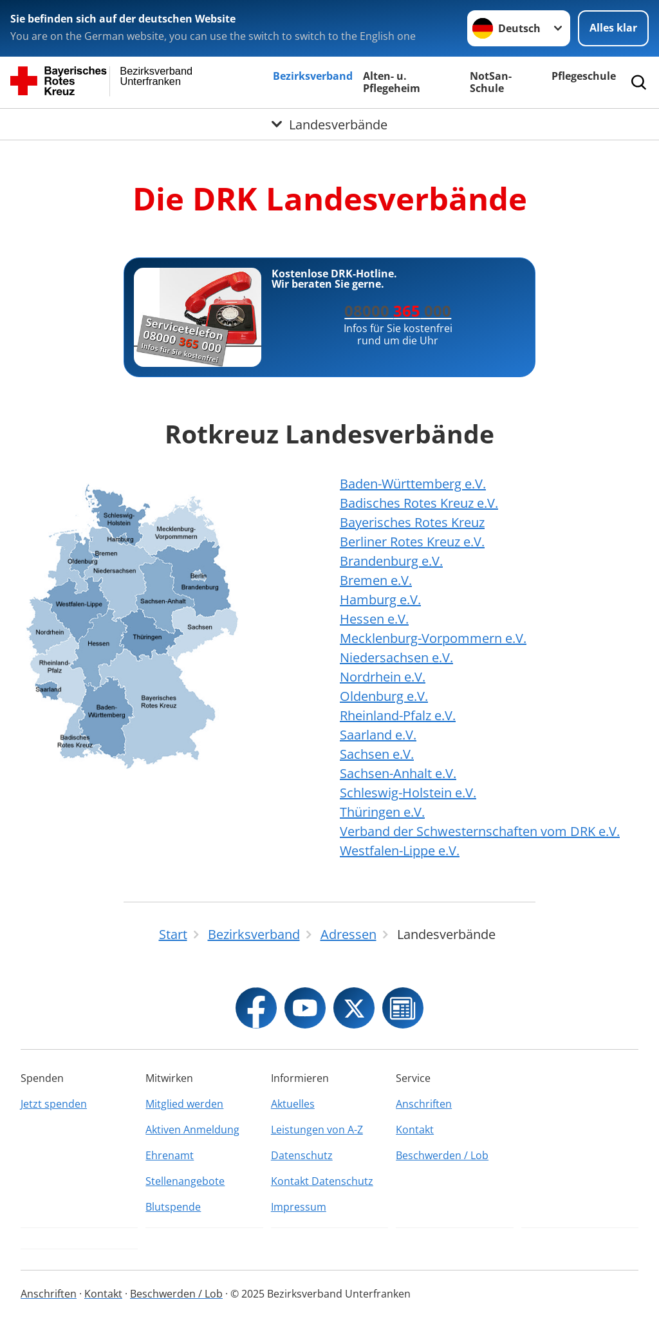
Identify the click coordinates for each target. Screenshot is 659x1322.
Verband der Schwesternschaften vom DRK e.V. (480, 831)
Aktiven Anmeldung (192, 1129)
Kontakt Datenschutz (322, 1181)
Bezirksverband (313, 76)
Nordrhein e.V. (382, 676)
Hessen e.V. (374, 619)
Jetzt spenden (54, 1104)
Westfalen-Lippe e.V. (399, 850)
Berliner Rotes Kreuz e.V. (412, 541)
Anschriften (424, 1104)
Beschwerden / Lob (442, 1155)
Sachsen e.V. (377, 754)
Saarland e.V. (378, 734)
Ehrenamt (169, 1155)
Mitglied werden (184, 1104)
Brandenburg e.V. (391, 561)
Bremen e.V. (376, 580)
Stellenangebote (185, 1181)
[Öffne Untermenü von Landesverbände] (329, 124)
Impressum (298, 1207)
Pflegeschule (584, 76)
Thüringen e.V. (382, 812)
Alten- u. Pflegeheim (391, 82)
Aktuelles (293, 1104)
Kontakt (415, 1129)
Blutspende (173, 1207)
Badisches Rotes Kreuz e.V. (419, 503)
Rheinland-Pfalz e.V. (398, 715)
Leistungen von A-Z (317, 1129)
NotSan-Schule (491, 82)
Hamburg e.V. (380, 599)
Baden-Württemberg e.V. (413, 483)
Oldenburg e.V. (384, 696)
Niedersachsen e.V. (396, 657)
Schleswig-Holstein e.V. (408, 792)
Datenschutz (302, 1155)
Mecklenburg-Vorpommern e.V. (433, 638)
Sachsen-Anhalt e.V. (398, 773)
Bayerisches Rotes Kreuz (412, 522)
